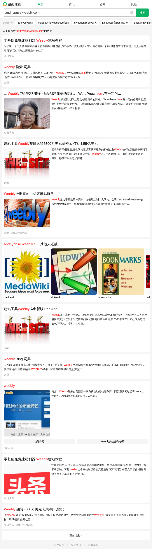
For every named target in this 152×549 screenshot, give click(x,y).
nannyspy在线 (25, 22)
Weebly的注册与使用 (113, 441)
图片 (103, 4)
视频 (134, 4)
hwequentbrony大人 (85, 22)
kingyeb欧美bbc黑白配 (115, 22)
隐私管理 (76, 545)
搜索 (143, 12)
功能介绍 (39, 441)
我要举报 (93, 545)
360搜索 (12, 4)
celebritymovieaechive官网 (53, 22)
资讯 (72, 4)
